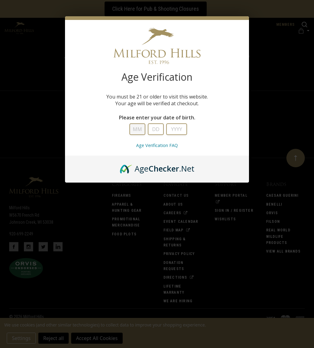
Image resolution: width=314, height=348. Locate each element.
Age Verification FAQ (157, 145)
